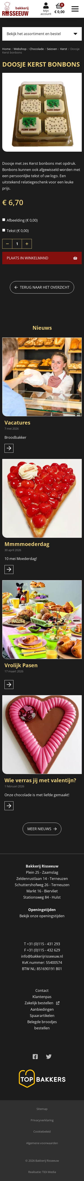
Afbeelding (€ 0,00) (20, 220)
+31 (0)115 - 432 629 (43, 950)
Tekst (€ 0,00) (15, 230)
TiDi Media (49, 1172)
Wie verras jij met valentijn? (40, 780)
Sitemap (42, 1109)
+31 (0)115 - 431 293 (43, 943)
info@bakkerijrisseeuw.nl (42, 956)
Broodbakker (15, 437)
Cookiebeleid (42, 1131)
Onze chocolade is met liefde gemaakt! (36, 794)
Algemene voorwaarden (42, 1143)
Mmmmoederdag (26, 544)
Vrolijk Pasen (21, 665)
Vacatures (17, 422)
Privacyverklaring (42, 1120)
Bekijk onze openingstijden (42, 915)
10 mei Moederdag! (20, 558)
